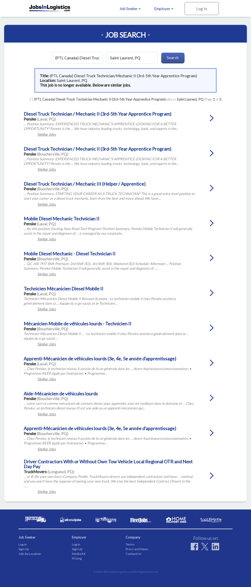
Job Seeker (130, 8)
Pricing (77, 558)
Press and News (137, 549)
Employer (163, 8)
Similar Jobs (47, 134)
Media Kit (78, 554)
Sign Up (23, 549)
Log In (201, 8)
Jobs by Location (29, 554)
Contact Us (133, 554)
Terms (130, 544)
